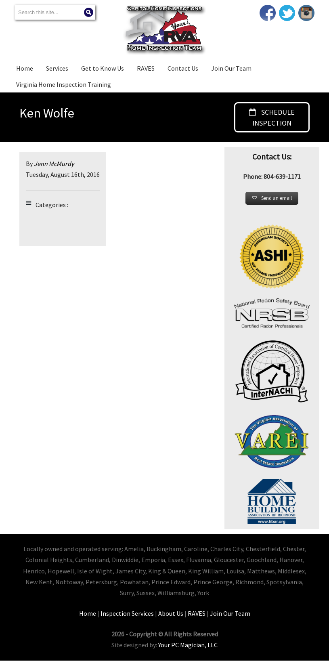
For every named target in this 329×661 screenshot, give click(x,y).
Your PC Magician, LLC (188, 645)
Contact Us (183, 68)
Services (57, 68)
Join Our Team (231, 68)
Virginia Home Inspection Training (63, 84)
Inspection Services (127, 614)
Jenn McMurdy (54, 164)
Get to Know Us (102, 68)
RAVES (146, 68)
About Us (170, 614)
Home (24, 68)
